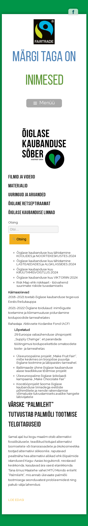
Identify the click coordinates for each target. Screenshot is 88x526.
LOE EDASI (16, 500)
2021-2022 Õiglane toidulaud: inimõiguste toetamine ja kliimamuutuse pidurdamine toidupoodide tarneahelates (39, 312)
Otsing (13, 222)
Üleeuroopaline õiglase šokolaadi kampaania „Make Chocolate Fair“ (41, 377)
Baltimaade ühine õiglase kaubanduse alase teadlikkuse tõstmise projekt (44, 369)
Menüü (44, 103)
